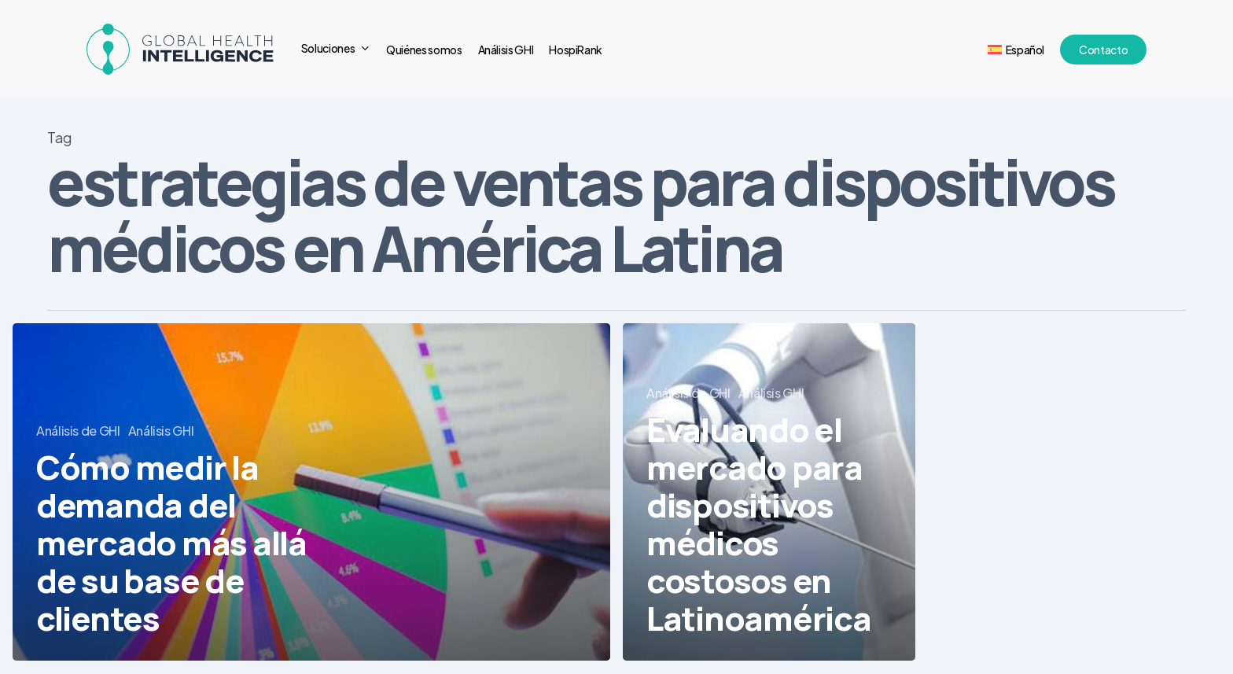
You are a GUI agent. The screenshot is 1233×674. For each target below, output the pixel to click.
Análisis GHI (161, 430)
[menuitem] (1016, 49)
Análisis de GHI (78, 430)
